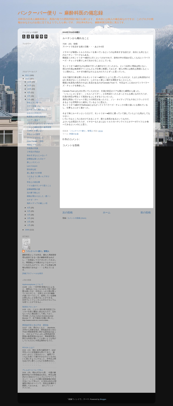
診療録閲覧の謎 (33, 189)
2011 (27, 75)
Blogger (103, 399)
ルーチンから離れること (37, 110)
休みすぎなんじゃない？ (37, 155)
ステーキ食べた (33, 106)
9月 (29, 92)
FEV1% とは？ (28, 348)
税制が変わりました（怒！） (39, 196)
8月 (29, 96)
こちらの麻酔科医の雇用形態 (39, 127)
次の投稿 (67, 212)
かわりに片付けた (34, 113)
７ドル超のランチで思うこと (39, 186)
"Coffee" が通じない (35, 131)
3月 (29, 218)
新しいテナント (33, 162)
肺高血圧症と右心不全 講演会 (35, 325)
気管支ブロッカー (29, 307)
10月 (29, 89)
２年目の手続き (33, 152)
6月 (29, 208)
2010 (27, 79)
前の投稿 (146, 212)
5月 (29, 211)
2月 (29, 222)
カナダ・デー (32, 200)
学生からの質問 (33, 134)
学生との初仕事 (33, 182)
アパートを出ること (35, 138)
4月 (29, 215)
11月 (29, 85)
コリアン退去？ (33, 120)
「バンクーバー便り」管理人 (37, 251)
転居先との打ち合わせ (36, 117)
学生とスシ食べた (34, 103)
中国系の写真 (32, 148)
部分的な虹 (31, 169)
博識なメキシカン (34, 145)
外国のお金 (74, 134)
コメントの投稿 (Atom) (76, 218)
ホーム (106, 212)
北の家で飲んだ (33, 193)
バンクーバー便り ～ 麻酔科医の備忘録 (60, 13)
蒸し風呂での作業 (34, 173)
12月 (29, 82)
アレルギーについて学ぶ (32, 370)
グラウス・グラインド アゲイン (40, 124)
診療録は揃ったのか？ (36, 159)
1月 (29, 225)
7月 (29, 100)
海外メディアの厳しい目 (37, 203)
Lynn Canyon (32, 166)
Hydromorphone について (32, 284)
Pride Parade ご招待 (35, 141)
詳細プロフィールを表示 (32, 273)
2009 (27, 230)
